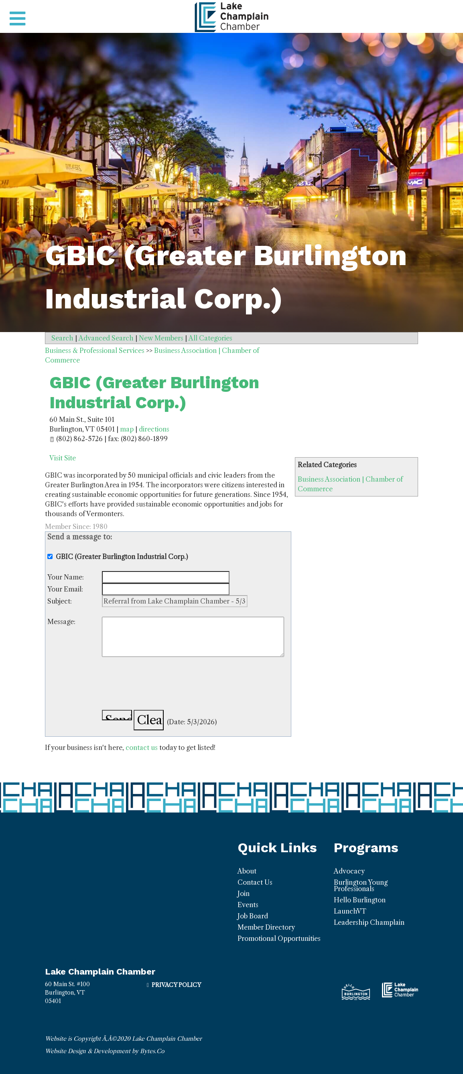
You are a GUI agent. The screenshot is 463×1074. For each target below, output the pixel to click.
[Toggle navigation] (17, 19)
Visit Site (62, 458)
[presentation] (163, 684)
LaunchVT (350, 911)
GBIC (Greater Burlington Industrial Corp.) (154, 392)
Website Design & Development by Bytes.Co (104, 1051)
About (247, 871)
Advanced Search (106, 338)
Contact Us (255, 882)
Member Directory (266, 927)
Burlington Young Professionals (361, 885)
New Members (161, 338)
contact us (142, 748)
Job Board (253, 916)
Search (62, 338)
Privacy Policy (176, 985)
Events (248, 905)
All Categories (210, 338)
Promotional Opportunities (279, 938)
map (127, 429)
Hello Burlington (360, 900)
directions (154, 429)
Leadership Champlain (369, 922)
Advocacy (349, 871)
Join (244, 894)
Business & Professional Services (94, 351)
